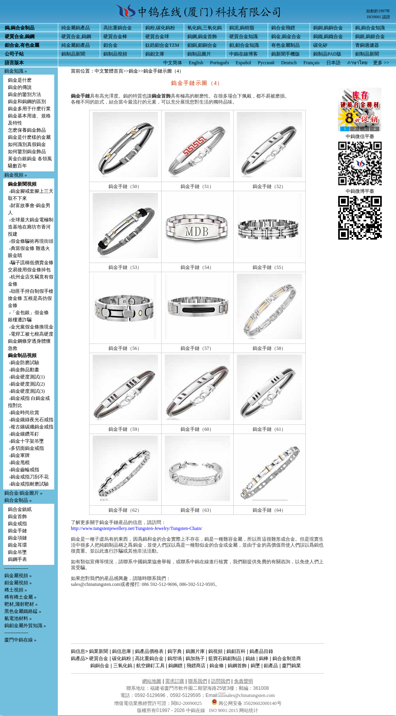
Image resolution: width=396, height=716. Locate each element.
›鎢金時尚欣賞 (23, 412)
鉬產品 (271, 665)
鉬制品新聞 (367, 54)
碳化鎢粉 (121, 658)
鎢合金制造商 (286, 658)
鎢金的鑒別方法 (24, 94)
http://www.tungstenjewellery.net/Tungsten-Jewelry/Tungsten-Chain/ (136, 528)
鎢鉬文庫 (154, 54)
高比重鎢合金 (117, 28)
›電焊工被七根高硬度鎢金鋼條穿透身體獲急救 (30, 341)
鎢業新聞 (98, 651)
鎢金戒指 (17, 523)
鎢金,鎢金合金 (286, 36)
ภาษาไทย (357, 62)
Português (219, 62)
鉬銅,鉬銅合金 (202, 45)
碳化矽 (320, 45)
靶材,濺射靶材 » (21, 604)
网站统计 (248, 710)
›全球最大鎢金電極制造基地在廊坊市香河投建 (30, 227)
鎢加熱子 (195, 658)
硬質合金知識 (243, 36)
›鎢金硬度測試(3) (26, 391)
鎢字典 (175, 651)
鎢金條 (216, 665)
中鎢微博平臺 (360, 191)
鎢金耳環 (17, 545)
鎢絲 (250, 658)
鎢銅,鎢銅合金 (328, 28)
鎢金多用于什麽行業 (29, 108)
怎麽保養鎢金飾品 (27, 130)
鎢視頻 (215, 651)
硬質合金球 (157, 36)
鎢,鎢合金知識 (370, 28)
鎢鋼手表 (17, 559)
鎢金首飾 (17, 516)
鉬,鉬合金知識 (244, 45)
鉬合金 (110, 45)
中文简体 (172, 62)
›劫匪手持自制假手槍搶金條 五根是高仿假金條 (30, 298)
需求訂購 (174, 681)
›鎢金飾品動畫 (23, 369)
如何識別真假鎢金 (27, 144)
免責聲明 (243, 681)
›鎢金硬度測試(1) (26, 377)
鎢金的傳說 (20, 87)
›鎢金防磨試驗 (23, 362)
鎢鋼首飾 (237, 665)
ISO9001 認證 (378, 17)
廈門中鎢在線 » (20, 640)
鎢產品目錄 (261, 651)
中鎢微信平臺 (360, 136)
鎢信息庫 (121, 651)
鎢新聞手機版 (285, 54)
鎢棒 (263, 658)
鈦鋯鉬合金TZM (162, 45)
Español (243, 62)
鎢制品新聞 (73, 54)
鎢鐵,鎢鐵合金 (328, 36)
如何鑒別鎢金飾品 (27, 151)
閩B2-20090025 (186, 703)
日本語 (333, 62)
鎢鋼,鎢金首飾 (202, 36)
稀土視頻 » (15, 590)
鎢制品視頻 (115, 54)
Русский (266, 62)
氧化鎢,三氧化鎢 (204, 28)
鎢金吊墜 (17, 552)
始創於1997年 (378, 11)
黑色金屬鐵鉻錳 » (22, 611)
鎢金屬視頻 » (18, 575)
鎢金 (133, 71)
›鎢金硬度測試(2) (26, 384)
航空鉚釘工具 (150, 665)
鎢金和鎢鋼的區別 (27, 101)
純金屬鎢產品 (75, 28)
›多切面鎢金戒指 (26, 448)
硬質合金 (98, 658)
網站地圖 (151, 681)
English (196, 62)
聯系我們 (197, 681)
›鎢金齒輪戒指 (23, 469)
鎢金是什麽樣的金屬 (29, 137)
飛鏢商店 (196, 665)
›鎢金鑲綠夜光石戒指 (30, 419)
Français (311, 62)
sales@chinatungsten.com (247, 695)
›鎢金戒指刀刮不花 (28, 477)
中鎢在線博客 (243, 54)
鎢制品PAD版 (327, 54)
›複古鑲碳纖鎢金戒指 (30, 427)
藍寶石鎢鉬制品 (225, 658)
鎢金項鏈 (17, 538)
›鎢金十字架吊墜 (26, 441)
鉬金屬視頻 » (18, 582)
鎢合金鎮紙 (20, 509)
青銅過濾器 (367, 45)
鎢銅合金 (99, 665)
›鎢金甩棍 (19, 462)
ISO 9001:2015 (224, 710)
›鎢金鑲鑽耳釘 (23, 434)
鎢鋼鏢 (175, 665)
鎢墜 (255, 665)
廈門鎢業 (291, 665)
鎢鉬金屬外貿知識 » (25, 625)
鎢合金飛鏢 (283, 28)
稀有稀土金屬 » (20, 597)
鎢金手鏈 (17, 531)
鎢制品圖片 (199, 54)
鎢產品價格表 (149, 651)
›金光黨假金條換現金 (30, 327)
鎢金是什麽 (20, 80)
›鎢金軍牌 (19, 455)
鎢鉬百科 (236, 651)
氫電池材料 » (18, 618)
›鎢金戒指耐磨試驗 (28, 484)
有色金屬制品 (285, 45)
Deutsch (289, 62)
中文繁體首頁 (109, 71)
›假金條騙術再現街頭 (30, 241)
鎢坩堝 (175, 658)
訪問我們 (220, 681)
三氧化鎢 (122, 665)
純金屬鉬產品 (75, 45)
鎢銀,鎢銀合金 (370, 36)
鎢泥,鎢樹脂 (241, 28)
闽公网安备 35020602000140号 (246, 703)
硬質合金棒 (115, 36)
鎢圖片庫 (195, 651)
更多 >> (381, 62)
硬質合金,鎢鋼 (76, 36)
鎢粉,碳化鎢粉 (160, 28)
